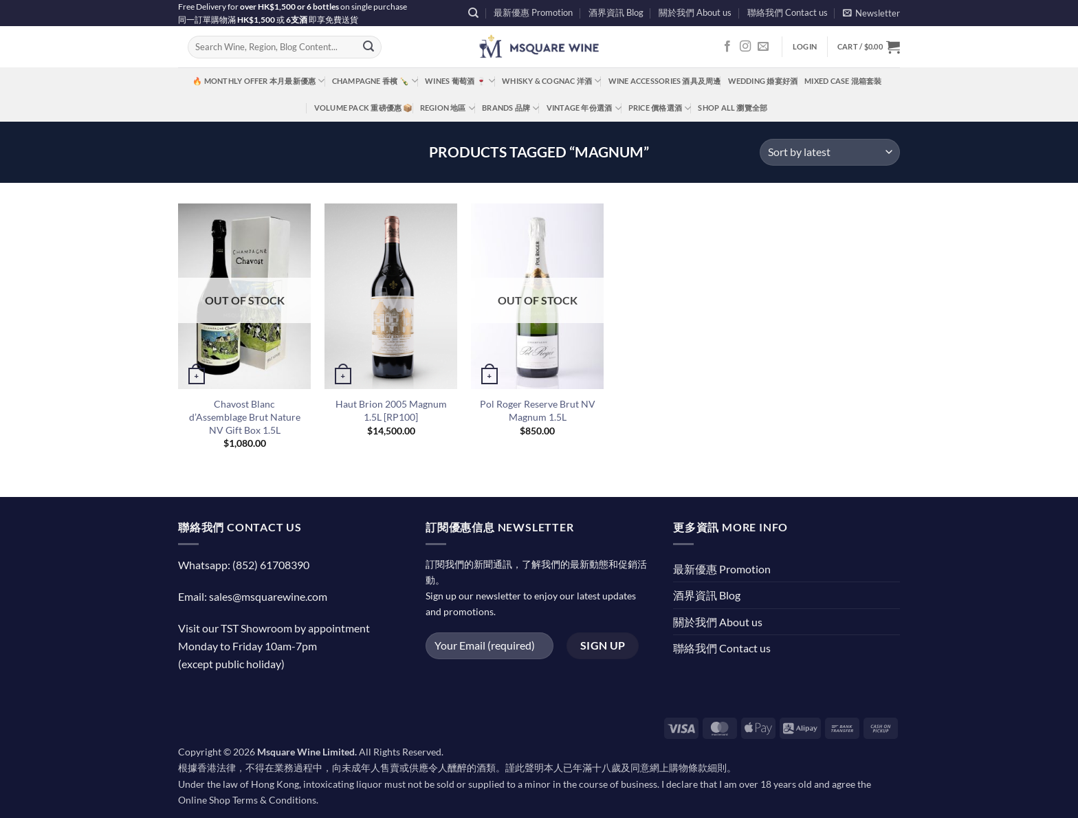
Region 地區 (447, 108)
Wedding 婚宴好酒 (763, 80)
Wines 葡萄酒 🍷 (460, 80)
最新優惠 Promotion (533, 12)
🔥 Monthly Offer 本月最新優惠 (258, 80)
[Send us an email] (763, 47)
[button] (871, 12)
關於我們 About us (695, 12)
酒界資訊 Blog (616, 12)
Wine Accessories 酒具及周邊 (664, 80)
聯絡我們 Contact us (787, 12)
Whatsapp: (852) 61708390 (243, 564)
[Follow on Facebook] (727, 47)
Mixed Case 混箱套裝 (842, 80)
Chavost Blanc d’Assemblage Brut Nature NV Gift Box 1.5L (244, 416)
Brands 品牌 (510, 108)
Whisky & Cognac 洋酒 (551, 80)
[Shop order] (830, 152)
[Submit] (368, 47)
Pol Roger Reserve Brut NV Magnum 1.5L (537, 410)
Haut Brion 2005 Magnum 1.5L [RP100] (391, 410)
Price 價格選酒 (660, 108)
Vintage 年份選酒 (584, 108)
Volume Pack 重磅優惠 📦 (363, 107)
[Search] (473, 13)
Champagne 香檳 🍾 (375, 80)
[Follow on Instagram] (745, 47)
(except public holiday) (231, 663)
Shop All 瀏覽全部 (732, 107)
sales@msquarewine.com (268, 596)
